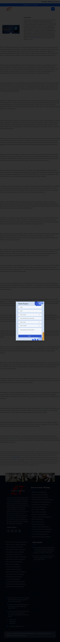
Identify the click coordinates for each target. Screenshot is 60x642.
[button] (42, 303)
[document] (30, 321)
